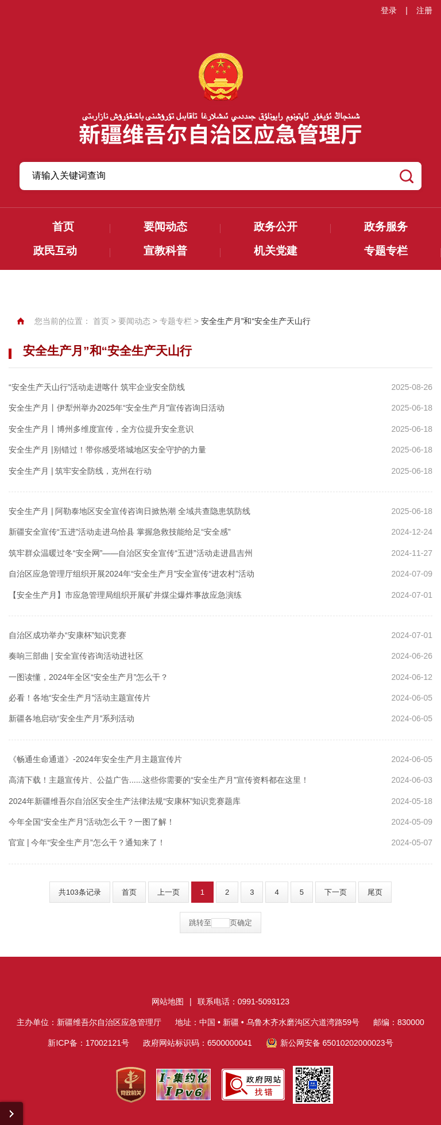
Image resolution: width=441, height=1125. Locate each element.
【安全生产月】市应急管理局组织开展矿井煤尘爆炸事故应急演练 (125, 595)
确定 (244, 922)
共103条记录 (80, 892)
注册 (424, 10)
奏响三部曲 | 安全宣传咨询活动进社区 (76, 655)
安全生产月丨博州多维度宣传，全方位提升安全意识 (101, 429)
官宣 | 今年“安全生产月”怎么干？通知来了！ (87, 842)
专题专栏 (386, 251)
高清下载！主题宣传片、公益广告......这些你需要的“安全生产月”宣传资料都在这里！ (159, 779)
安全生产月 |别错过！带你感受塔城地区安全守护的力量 (107, 449)
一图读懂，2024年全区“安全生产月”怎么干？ (88, 677)
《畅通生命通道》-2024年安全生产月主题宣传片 (95, 759)
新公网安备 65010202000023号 (336, 1042)
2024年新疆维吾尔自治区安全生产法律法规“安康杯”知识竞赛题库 (125, 801)
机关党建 (275, 251)
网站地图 (168, 1001)
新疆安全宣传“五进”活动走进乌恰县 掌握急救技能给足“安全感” (120, 531)
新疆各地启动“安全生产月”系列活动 (71, 718)
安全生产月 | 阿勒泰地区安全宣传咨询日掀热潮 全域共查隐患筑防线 (129, 511)
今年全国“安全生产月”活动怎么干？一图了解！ (92, 821)
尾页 (375, 892)
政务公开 (275, 227)
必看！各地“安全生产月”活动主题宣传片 (79, 697)
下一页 (335, 892)
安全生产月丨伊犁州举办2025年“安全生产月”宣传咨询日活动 (117, 407)
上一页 (168, 892)
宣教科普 (165, 251)
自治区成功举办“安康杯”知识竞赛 (67, 635)
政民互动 (55, 251)
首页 (63, 227)
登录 (389, 10)
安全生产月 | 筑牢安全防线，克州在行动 (80, 470)
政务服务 (386, 227)
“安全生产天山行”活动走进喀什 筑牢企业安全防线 (97, 387)
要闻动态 (165, 227)
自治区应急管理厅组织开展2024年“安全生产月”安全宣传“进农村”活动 (131, 573)
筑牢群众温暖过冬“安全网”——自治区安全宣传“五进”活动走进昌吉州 (131, 553)
